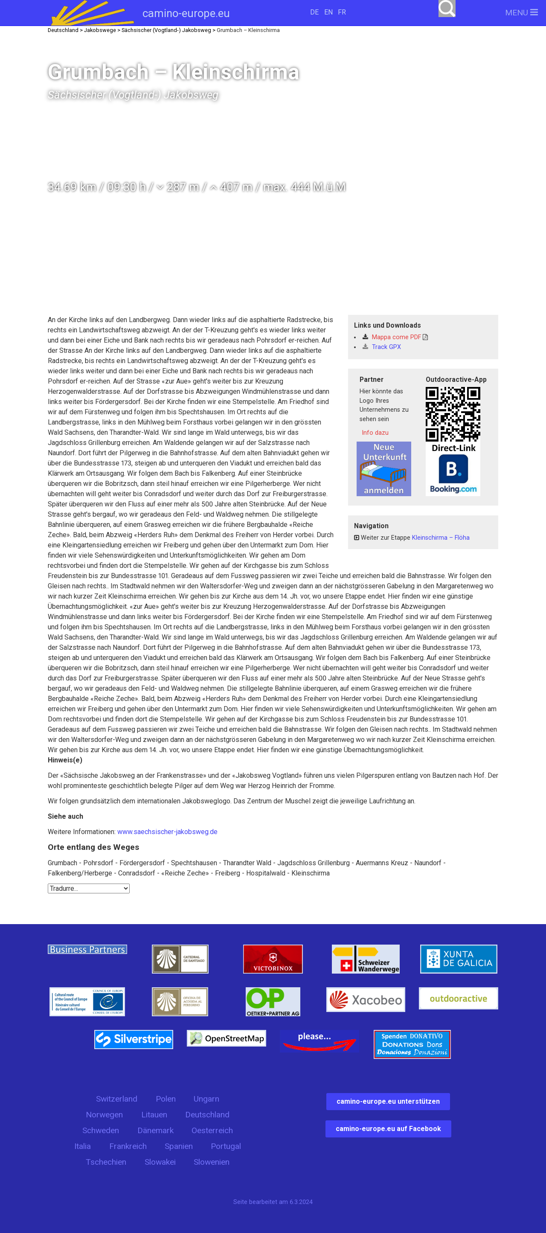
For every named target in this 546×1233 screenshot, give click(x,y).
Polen (166, 1099)
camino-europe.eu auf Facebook (388, 1129)
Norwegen (104, 1115)
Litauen (154, 1115)
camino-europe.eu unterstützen (388, 1101)
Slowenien (211, 1162)
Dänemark (155, 1130)
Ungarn (206, 1099)
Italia (82, 1146)
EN (328, 12)
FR (342, 12)
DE (314, 12)
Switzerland (116, 1099)
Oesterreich (212, 1130)
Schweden (100, 1130)
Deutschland (207, 1115)
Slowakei (160, 1162)
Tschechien (106, 1162)
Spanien (179, 1146)
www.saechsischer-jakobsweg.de (167, 832)
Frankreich (128, 1146)
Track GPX (382, 347)
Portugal (226, 1146)
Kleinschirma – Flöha (441, 537)
